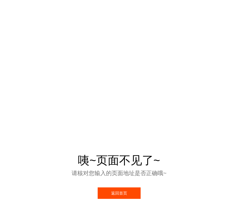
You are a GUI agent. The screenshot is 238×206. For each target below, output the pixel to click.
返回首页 (119, 193)
